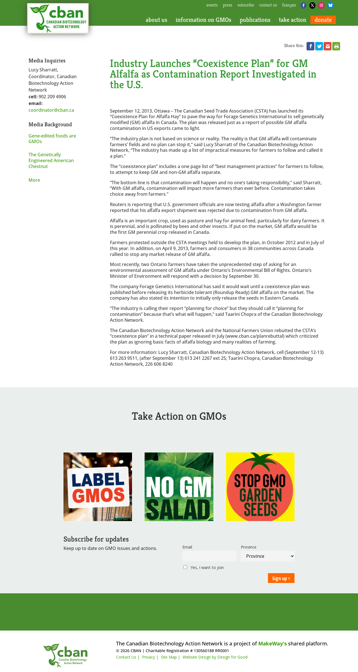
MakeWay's (272, 643)
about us (156, 20)
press (227, 5)
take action (292, 20)
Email (187, 547)
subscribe (245, 5)
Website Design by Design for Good (215, 657)
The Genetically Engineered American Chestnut (51, 160)
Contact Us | (128, 657)
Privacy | (150, 657)
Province (248, 547)
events (212, 5)
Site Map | (170, 657)
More (34, 180)
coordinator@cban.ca (51, 110)
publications (255, 20)
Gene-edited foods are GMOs (52, 139)
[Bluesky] (330, 5)
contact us (268, 5)
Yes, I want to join (203, 567)
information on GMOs (203, 20)
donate (323, 20)
